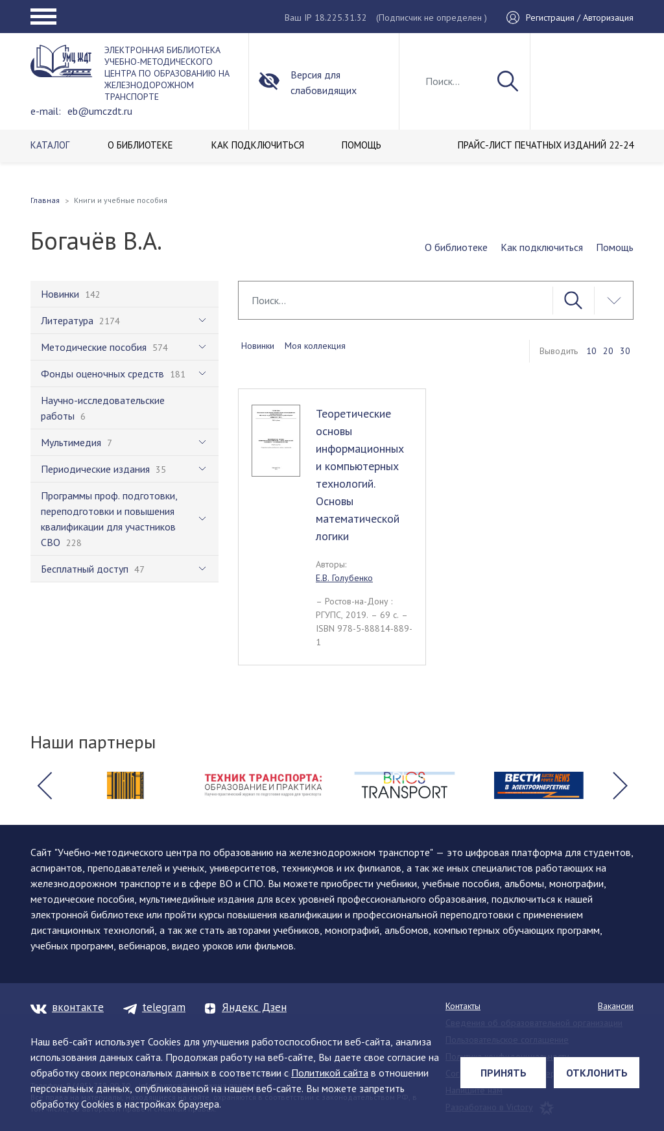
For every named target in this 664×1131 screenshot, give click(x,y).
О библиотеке (456, 247)
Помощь (615, 247)
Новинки (257, 345)
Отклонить (597, 1072)
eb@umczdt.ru (99, 110)
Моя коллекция (315, 345)
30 (625, 351)
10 (591, 351)
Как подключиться (542, 247)
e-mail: (45, 110)
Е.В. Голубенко (344, 578)
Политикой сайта (329, 1072)
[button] (44, 785)
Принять (503, 1072)
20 (608, 351)
